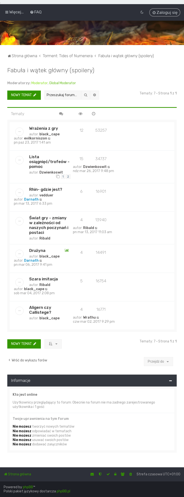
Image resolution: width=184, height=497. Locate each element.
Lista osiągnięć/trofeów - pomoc (49, 161)
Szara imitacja (43, 278)
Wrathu (89, 317)
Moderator (39, 83)
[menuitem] (36, 12)
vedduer (46, 195)
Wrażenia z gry (43, 127)
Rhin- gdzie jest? (45, 188)
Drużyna (37, 250)
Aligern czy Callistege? (40, 309)
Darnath (31, 199)
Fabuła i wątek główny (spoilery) (50, 69)
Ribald (44, 238)
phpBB (28, 487)
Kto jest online (25, 394)
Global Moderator (62, 83)
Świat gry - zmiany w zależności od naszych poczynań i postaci (48, 224)
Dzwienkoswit (51, 172)
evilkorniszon (35, 138)
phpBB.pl (63, 491)
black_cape (49, 134)
